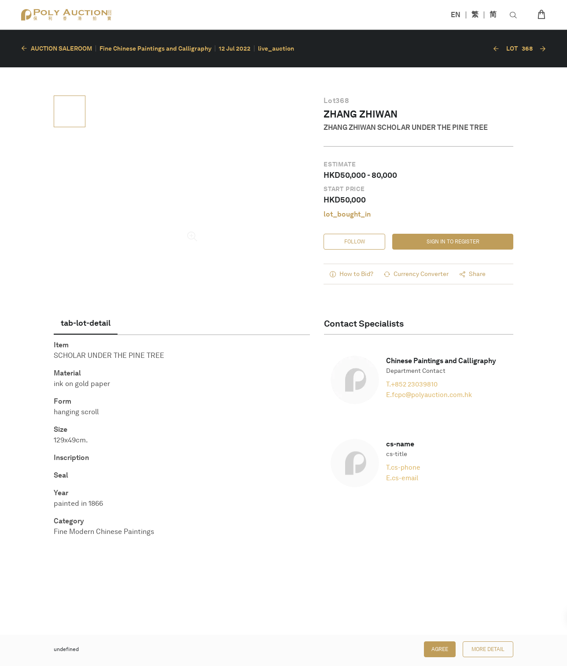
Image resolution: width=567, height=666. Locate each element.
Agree (439, 649)
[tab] (86, 323)
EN (455, 15)
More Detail (487, 649)
